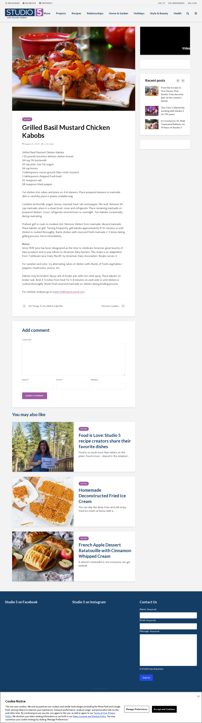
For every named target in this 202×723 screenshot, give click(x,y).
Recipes (76, 13)
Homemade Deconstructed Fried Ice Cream (102, 495)
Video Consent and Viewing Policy (89, 716)
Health (178, 13)
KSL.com (192, 3)
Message (149, 631)
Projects (61, 13)
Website (94, 380)
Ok (198, 696)
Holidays (139, 13)
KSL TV (161, 3)
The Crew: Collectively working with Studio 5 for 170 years (173, 111)
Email (59, 380)
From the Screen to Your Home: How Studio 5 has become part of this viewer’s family (172, 94)
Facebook (29, 3)
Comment (26, 340)
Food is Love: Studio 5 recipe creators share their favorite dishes (105, 441)
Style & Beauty (159, 13)
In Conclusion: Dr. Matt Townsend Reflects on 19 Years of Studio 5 (173, 124)
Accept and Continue (164, 709)
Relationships (95, 13)
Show (47, 13)
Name (25, 380)
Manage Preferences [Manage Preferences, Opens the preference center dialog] (136, 709)
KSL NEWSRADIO (176, 3)
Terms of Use (100, 713)
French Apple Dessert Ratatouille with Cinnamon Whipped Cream (105, 550)
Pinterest (46, 3)
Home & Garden (118, 13)
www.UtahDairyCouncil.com (69, 291)
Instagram (12, 3)
